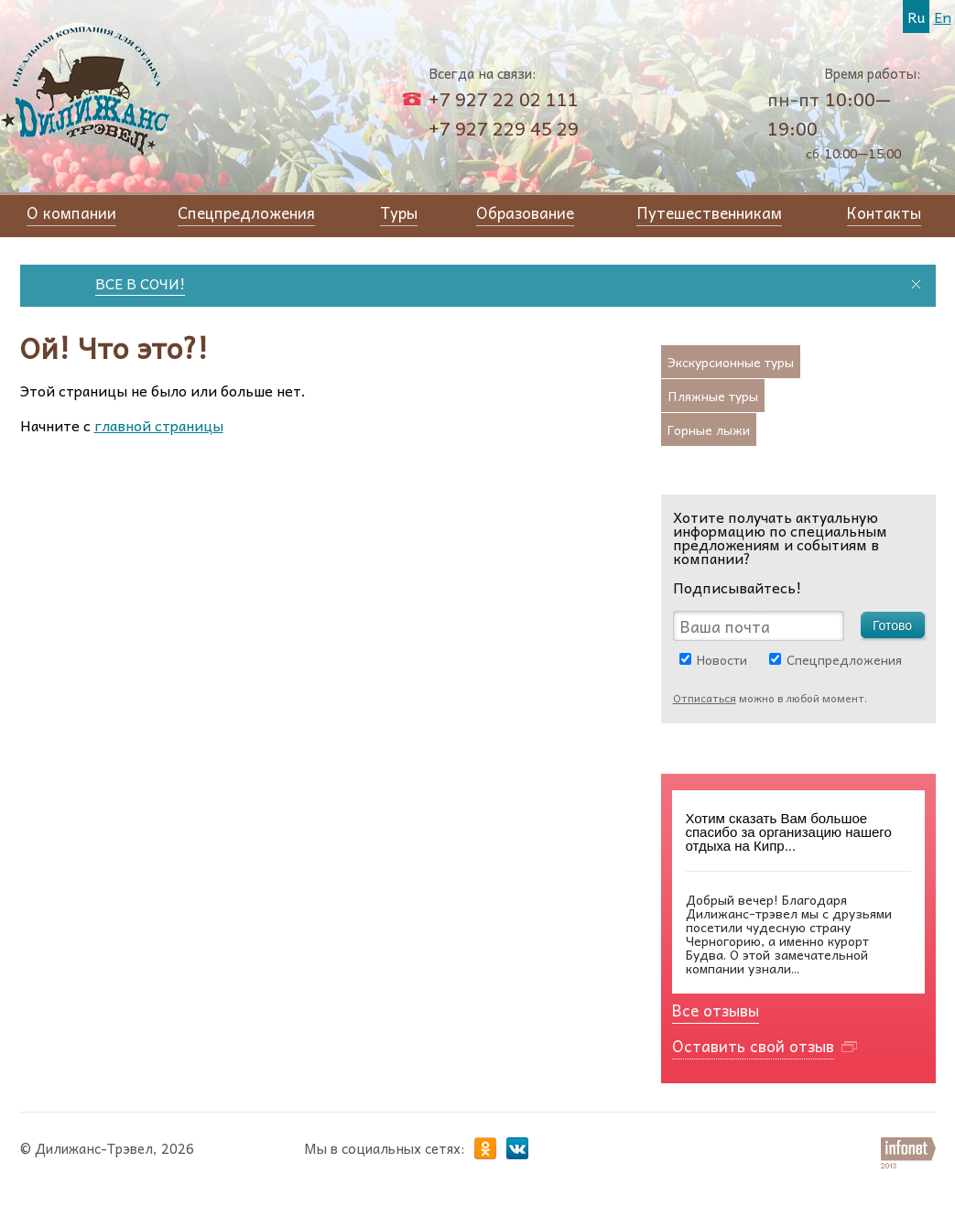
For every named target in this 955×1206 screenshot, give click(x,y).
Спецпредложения (844, 659)
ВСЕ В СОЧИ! (144, 283)
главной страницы (158, 425)
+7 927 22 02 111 (504, 99)
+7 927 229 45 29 (504, 128)
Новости (722, 659)
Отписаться (704, 698)
